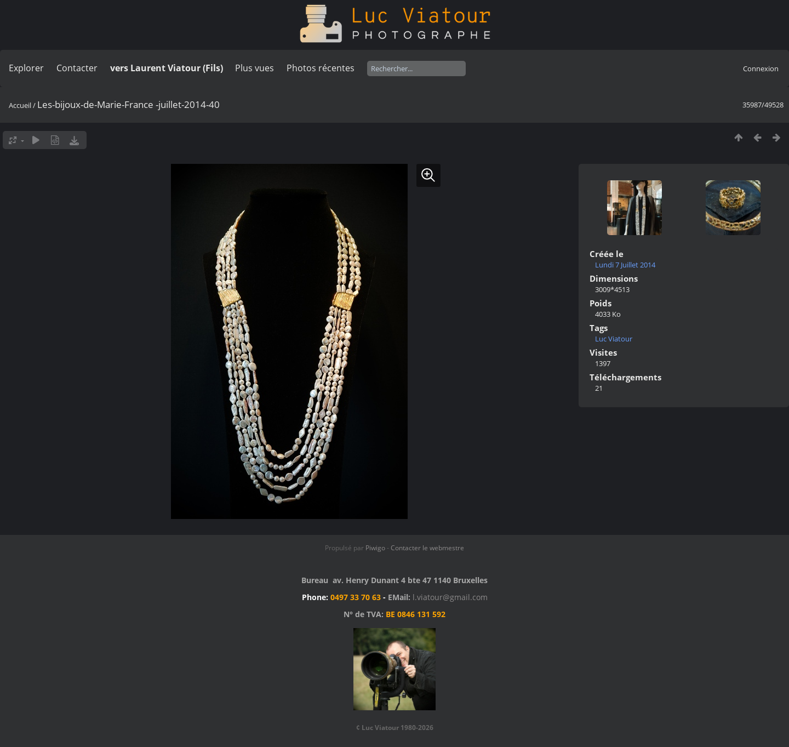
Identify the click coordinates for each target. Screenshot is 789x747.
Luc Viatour (613, 339)
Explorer (26, 68)
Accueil (20, 105)
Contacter (77, 68)
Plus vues (254, 68)
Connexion (761, 68)
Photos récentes (321, 68)
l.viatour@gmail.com (450, 597)
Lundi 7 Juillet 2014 (625, 265)
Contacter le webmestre (427, 547)
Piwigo (375, 547)
